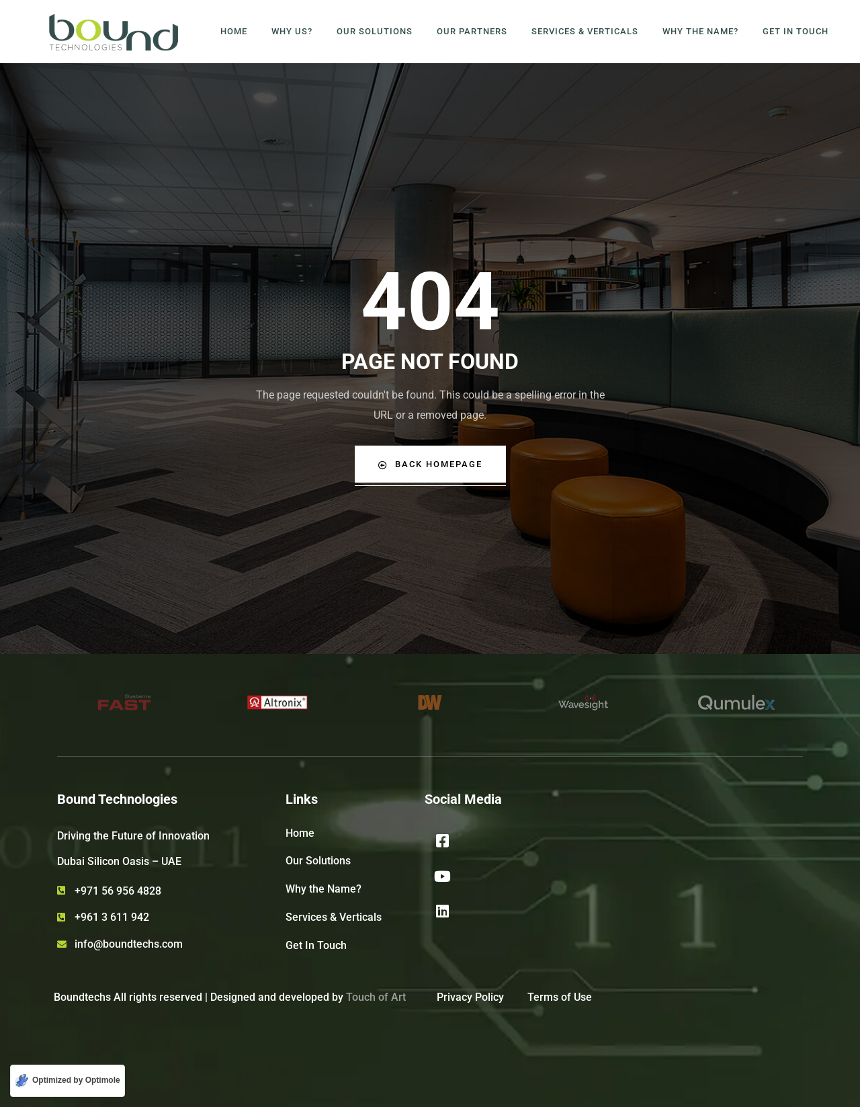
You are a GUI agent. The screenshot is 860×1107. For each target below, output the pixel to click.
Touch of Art (376, 997)
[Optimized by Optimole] (67, 1081)
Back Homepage (430, 464)
